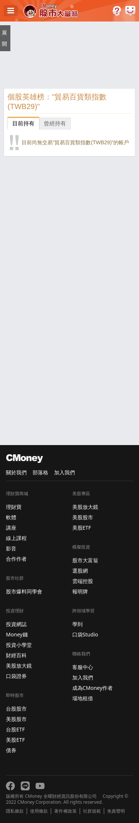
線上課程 (16, 537)
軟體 (11, 517)
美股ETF (15, 739)
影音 (11, 548)
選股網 (80, 570)
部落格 (40, 472)
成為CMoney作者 (92, 687)
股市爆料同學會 (24, 591)
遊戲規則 (117, 11)
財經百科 (16, 655)
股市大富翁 (85, 560)
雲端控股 (82, 581)
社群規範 (92, 811)
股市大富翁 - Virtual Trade (51, 11)
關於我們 (16, 472)
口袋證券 (16, 675)
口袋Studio (85, 634)
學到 (77, 624)
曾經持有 (55, 123)
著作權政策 (65, 811)
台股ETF (15, 729)
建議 (130, 11)
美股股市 (16, 718)
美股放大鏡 (19, 665)
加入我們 (64, 472)
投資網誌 (16, 624)
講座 (11, 527)
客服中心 (82, 667)
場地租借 (82, 698)
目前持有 (23, 123)
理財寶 (13, 506)
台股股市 (16, 708)
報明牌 (80, 591)
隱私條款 (15, 811)
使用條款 (39, 811)
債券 (11, 750)
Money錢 (17, 634)
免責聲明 (116, 811)
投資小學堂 (19, 644)
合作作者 (16, 558)
